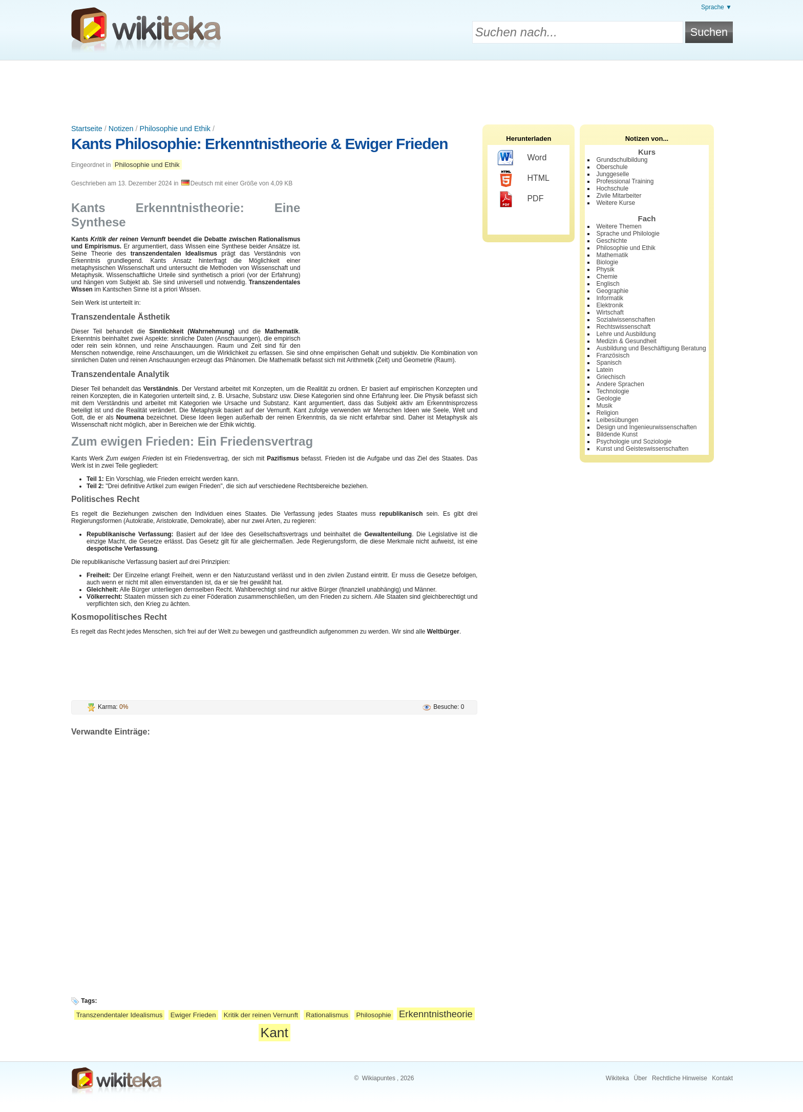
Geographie (612, 291)
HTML (524, 179)
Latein (604, 369)
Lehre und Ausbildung (626, 334)
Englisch (607, 283)
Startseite (86, 128)
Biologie (607, 262)
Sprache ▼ (716, 7)
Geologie (608, 398)
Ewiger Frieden (193, 1015)
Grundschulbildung (621, 159)
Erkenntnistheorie (436, 1014)
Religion (607, 412)
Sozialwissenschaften (625, 319)
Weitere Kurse (615, 202)
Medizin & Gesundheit (626, 341)
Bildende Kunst (617, 434)
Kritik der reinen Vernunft (261, 1015)
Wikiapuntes (378, 1078)
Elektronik (609, 305)
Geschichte (611, 240)
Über (640, 1078)
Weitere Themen (618, 226)
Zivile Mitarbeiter (618, 195)
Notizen (121, 128)
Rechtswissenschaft (623, 326)
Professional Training (624, 181)
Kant (274, 1032)
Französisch (612, 355)
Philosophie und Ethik (175, 128)
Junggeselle (612, 174)
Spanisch (608, 362)
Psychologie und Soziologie (633, 441)
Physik (605, 269)
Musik (604, 405)
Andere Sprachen (620, 384)
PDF (520, 199)
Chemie (606, 276)
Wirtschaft (609, 312)
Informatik (609, 298)
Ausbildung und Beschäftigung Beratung (651, 348)
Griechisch (610, 377)
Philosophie (373, 1015)
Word (522, 158)
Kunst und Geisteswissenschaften (642, 448)
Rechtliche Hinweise (679, 1078)
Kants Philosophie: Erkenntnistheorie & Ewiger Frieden (259, 143)
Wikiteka (617, 1078)
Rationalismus (327, 1015)
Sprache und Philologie (627, 233)
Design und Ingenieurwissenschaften (646, 427)
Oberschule (611, 167)
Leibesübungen (617, 420)
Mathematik (612, 255)
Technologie (612, 391)
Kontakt (722, 1078)
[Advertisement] (401, 88)
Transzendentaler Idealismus (119, 1015)
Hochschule (612, 188)
